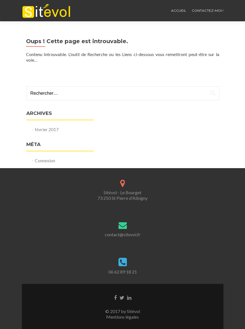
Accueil (178, 10)
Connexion (45, 160)
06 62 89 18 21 (122, 271)
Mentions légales (122, 316)
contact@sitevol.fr (123, 234)
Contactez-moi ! (207, 10)
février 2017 (47, 129)
